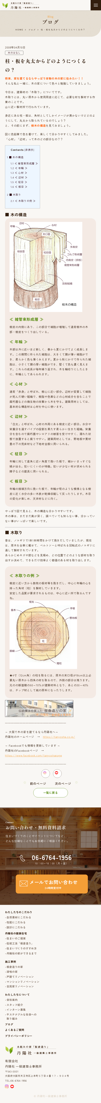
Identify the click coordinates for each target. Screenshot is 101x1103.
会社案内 (12, 1001)
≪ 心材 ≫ (19, 173)
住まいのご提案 (16, 940)
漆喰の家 (12, 973)
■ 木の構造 (15, 157)
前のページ (38, 785)
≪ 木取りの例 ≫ (23, 201)
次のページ (63, 785)
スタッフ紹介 (15, 1006)
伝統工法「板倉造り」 (20, 945)
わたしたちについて (17, 996)
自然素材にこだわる (19, 919)
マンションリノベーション (23, 983)
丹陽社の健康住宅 (16, 935)
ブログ (32, 30)
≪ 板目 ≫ (19, 187)
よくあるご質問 (14, 1031)
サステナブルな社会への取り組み (22, 1018)
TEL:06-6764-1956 (16, 1082)
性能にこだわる (16, 924)
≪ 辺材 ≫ (19, 177)
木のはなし (14, 53)
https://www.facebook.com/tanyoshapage (33, 755)
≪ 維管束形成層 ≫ (24, 163)
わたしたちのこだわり (18, 914)
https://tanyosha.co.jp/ (59, 737)
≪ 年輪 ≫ (19, 168)
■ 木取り (14, 194)
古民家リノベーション (20, 988)
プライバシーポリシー (18, 1037)
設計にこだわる (16, 929)
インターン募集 (16, 1011)
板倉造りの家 (15, 968)
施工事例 (10, 963)
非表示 (29, 150)
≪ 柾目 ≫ (19, 182)
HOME (19, 30)
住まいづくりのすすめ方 (22, 950)
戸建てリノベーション (20, 978)
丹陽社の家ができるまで (22, 955)
